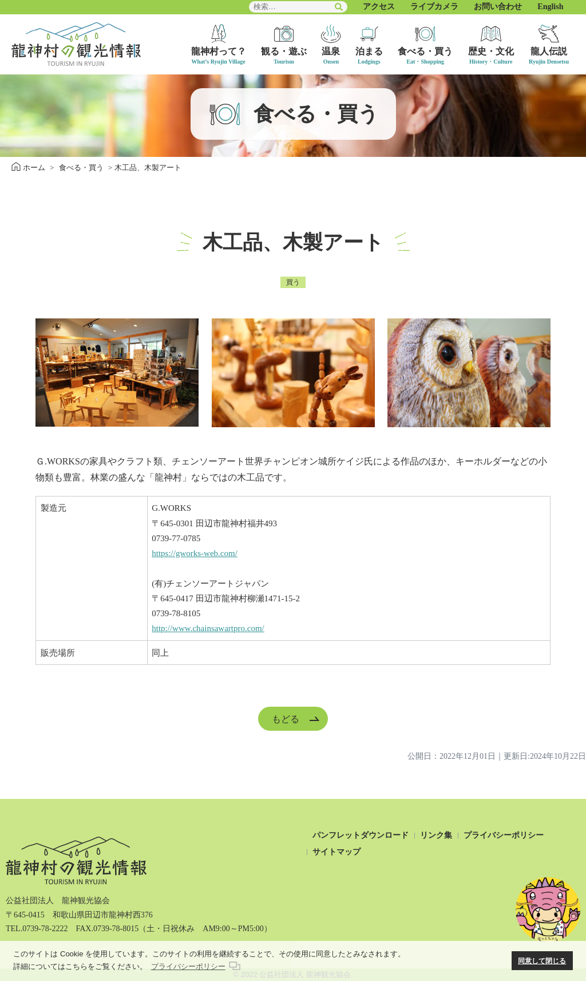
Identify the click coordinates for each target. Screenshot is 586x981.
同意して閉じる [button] (542, 960)
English (550, 6)
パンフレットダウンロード (360, 835)
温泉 (331, 51)
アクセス (379, 6)
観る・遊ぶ (284, 51)
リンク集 (436, 835)
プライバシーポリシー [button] (188, 966)
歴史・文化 (491, 51)
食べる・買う (425, 51)
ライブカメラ (434, 6)
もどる (285, 718)
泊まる (369, 51)
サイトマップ (336, 852)
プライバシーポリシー (504, 835)
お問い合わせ (498, 6)
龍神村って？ (218, 51)
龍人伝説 (548, 51)
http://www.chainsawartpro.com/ (208, 628)
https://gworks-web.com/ (194, 553)
